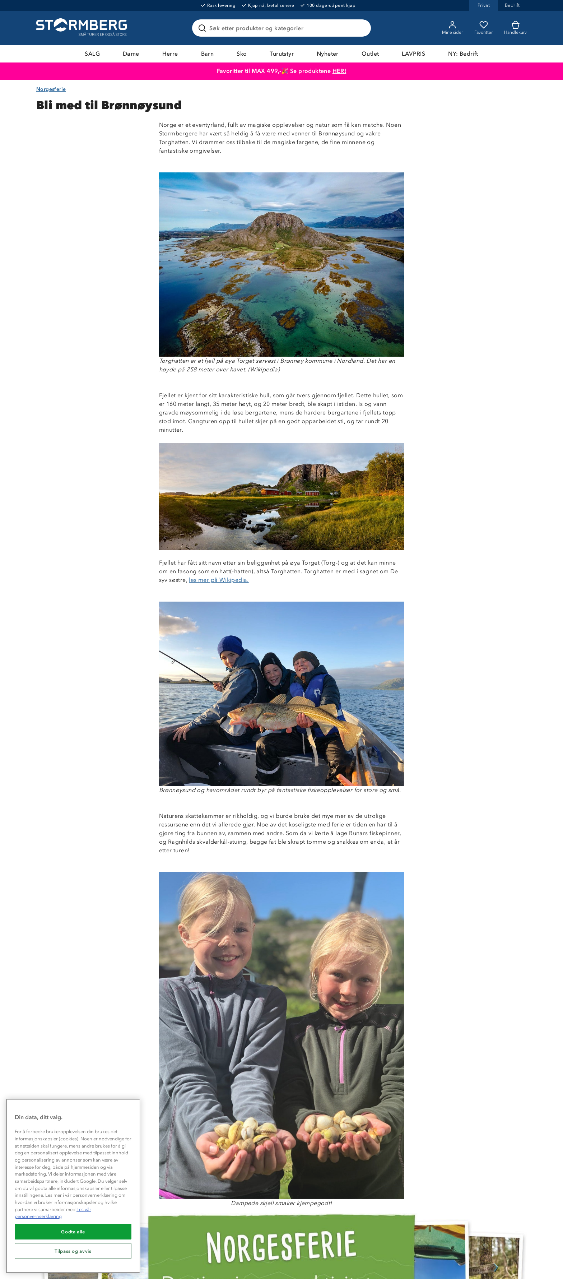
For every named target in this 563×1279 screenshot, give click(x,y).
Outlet (370, 53)
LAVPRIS (413, 53)
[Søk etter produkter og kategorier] (283, 28)
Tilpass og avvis (73, 1251)
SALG (92, 53)
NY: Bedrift (463, 53)
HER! (339, 71)
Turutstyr (282, 53)
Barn (207, 53)
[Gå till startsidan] (82, 28)
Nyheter (328, 53)
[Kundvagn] (515, 28)
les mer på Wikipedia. (218, 579)
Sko (242, 53)
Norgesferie (51, 89)
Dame (131, 53)
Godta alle (73, 1231)
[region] (73, 1186)
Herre (170, 53)
